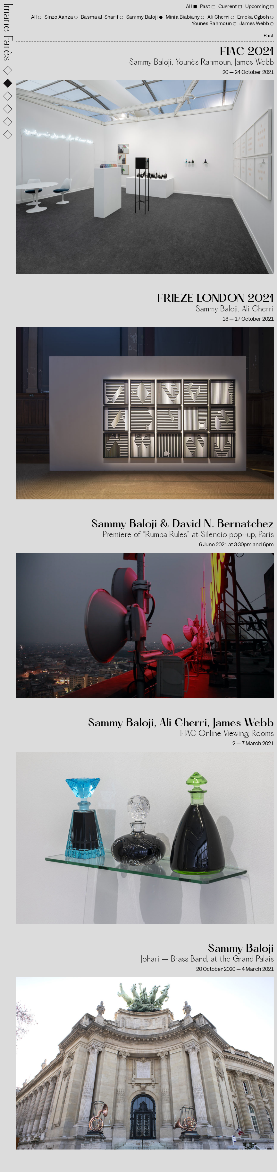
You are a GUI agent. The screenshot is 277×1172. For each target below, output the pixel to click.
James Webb (254, 23)
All (189, 6)
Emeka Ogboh (253, 17)
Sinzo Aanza (59, 17)
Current (227, 6)
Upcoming (257, 6)
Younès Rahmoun (212, 23)
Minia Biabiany (183, 17)
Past (205, 6)
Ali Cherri (218, 17)
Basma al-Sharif (99, 17)
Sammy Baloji (142, 17)
